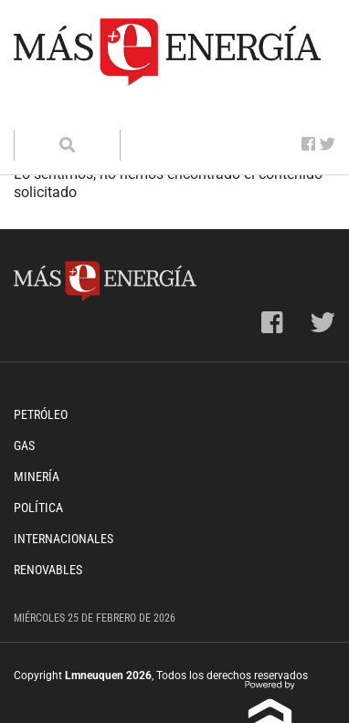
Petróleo (41, 414)
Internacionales (63, 538)
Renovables (48, 569)
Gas (24, 445)
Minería (36, 476)
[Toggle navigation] (39, 111)
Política (38, 507)
